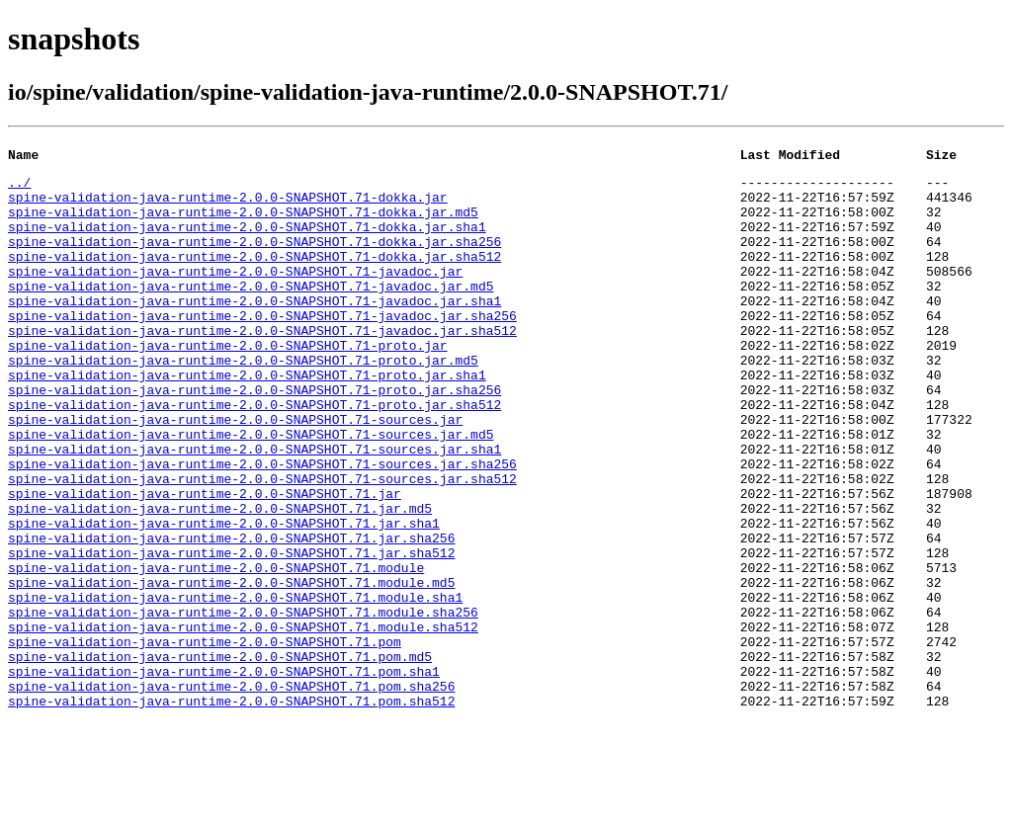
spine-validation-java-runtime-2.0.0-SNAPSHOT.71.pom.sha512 (231, 810)
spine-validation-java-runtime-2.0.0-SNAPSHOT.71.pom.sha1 (224, 775)
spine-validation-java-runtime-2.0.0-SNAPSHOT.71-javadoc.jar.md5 (250, 312)
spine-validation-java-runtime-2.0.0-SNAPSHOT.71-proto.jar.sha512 (254, 454)
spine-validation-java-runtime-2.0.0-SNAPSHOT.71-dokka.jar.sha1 (247, 241)
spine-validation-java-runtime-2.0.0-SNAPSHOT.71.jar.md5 (220, 579)
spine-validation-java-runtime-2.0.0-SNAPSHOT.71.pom (204, 739)
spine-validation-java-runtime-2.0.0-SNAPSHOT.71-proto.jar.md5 (243, 401)
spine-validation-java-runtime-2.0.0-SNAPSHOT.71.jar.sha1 (224, 597)
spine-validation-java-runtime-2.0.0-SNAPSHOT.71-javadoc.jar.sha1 (254, 330)
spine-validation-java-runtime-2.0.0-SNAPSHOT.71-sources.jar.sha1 (254, 508)
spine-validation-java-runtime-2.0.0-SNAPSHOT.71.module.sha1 (235, 686)
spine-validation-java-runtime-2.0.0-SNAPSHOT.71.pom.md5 (220, 757)
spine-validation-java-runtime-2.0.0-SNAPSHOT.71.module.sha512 (243, 721)
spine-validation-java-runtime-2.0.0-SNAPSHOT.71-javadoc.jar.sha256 (262, 348)
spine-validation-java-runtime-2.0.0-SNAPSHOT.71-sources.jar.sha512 (262, 543)
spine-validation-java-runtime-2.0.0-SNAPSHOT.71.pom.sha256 (231, 792)
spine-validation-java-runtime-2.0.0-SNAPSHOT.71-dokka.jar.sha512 (254, 277)
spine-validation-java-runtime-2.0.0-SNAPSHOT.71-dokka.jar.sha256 (254, 259)
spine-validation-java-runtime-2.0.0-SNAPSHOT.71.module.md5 (231, 668)
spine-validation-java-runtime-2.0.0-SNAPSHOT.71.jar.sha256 (231, 614)
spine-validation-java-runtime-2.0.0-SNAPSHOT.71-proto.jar (228, 383)
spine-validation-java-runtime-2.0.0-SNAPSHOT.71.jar (204, 561)
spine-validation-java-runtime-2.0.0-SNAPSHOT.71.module (216, 650)
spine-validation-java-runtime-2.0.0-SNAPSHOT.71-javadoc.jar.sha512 (262, 365)
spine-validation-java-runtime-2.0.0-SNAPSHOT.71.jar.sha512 (231, 632)
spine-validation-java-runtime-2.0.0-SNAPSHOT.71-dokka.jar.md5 (243, 223)
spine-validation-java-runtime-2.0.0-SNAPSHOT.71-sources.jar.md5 (250, 490)
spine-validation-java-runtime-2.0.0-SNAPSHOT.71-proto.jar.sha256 (254, 437)
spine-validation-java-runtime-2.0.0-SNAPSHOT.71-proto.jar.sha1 (247, 419)
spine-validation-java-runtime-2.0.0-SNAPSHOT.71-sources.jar (235, 472)
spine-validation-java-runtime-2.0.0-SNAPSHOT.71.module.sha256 (243, 703)
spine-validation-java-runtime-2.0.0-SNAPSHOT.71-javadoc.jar (235, 294)
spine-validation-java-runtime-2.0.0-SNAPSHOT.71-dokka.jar (228, 205)
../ (19, 188)
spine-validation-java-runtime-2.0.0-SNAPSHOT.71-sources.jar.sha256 (262, 526)
